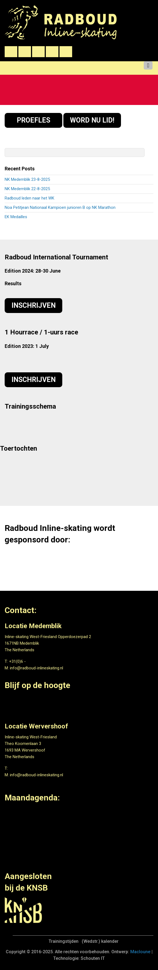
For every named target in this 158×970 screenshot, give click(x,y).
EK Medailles (16, 216)
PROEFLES (33, 120)
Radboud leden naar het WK (29, 198)
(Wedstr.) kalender (100, 941)
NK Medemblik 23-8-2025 (27, 179)
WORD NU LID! (92, 120)
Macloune (140, 951)
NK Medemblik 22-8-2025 (27, 188)
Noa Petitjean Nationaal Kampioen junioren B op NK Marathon (60, 207)
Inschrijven (34, 305)
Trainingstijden (63, 941)
